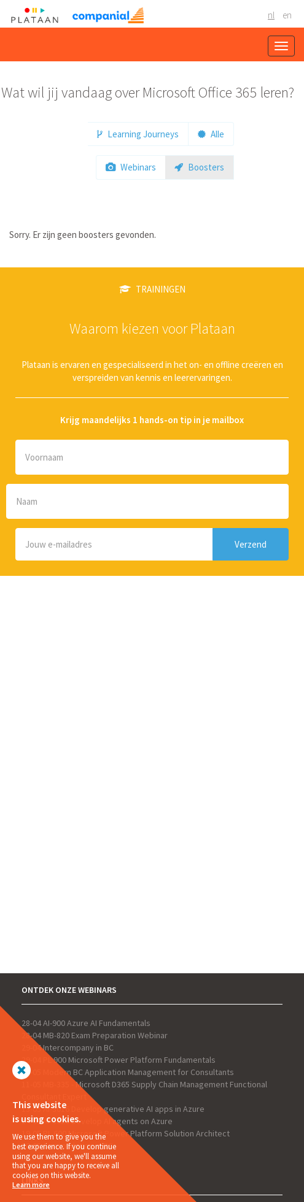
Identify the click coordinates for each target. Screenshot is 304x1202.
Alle (211, 134)
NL (271, 15)
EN (287, 15)
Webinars (131, 167)
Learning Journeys (138, 134)
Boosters (199, 167)
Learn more (31, 1184)
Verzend (251, 544)
